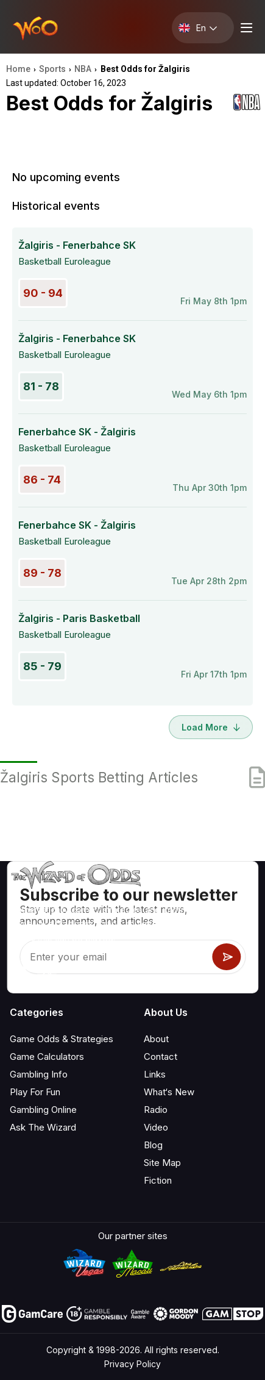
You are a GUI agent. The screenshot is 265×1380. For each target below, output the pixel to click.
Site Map (162, 1162)
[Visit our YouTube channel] (20, 970)
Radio (156, 1109)
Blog (153, 1145)
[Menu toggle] (245, 27)
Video (156, 1127)
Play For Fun (35, 1092)
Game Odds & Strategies (61, 1039)
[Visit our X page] (47, 970)
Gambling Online (43, 1109)
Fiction (158, 1180)
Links (155, 1074)
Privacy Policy (132, 1364)
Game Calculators (47, 1056)
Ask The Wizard (43, 1127)
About (156, 1039)
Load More (211, 727)
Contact (160, 1056)
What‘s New (169, 1092)
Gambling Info (39, 1074)
